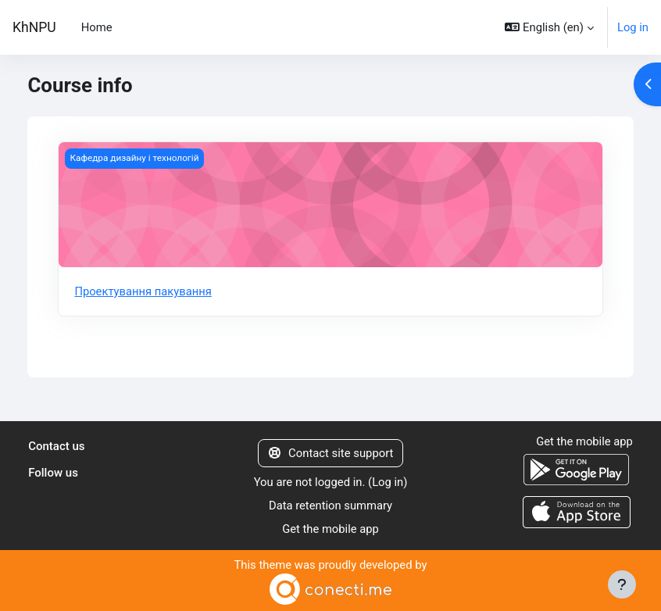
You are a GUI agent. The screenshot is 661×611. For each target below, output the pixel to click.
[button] (549, 27)
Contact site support (331, 453)
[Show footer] (622, 584)
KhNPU (34, 27)
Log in (632, 27)
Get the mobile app (330, 529)
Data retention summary (331, 505)
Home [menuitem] (97, 27)
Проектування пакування (143, 291)
